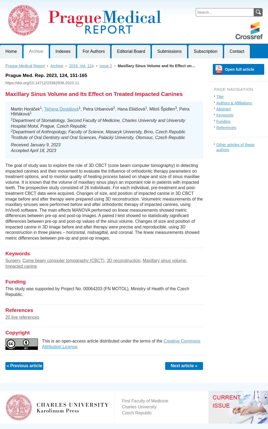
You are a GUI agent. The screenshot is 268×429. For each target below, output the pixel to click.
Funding (223, 121)
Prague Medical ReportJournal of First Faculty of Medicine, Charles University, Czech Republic (66, 4)
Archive (36, 51)
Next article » (184, 365)
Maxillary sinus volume (164, 260)
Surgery (12, 260)
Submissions (169, 51)
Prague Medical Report (25, 66)
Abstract (223, 109)
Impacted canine (21, 266)
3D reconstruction (123, 260)
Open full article (239, 69)
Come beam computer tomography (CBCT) (63, 260)
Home (11, 51)
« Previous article (24, 365)
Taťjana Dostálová (61, 109)
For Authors (94, 51)
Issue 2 (105, 66)
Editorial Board (131, 51)
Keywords (224, 115)
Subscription (205, 51)
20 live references (22, 317)
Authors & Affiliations (234, 103)
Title (220, 97)
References (226, 127)
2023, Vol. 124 (81, 66)
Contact (237, 51)
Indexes (62, 51)
